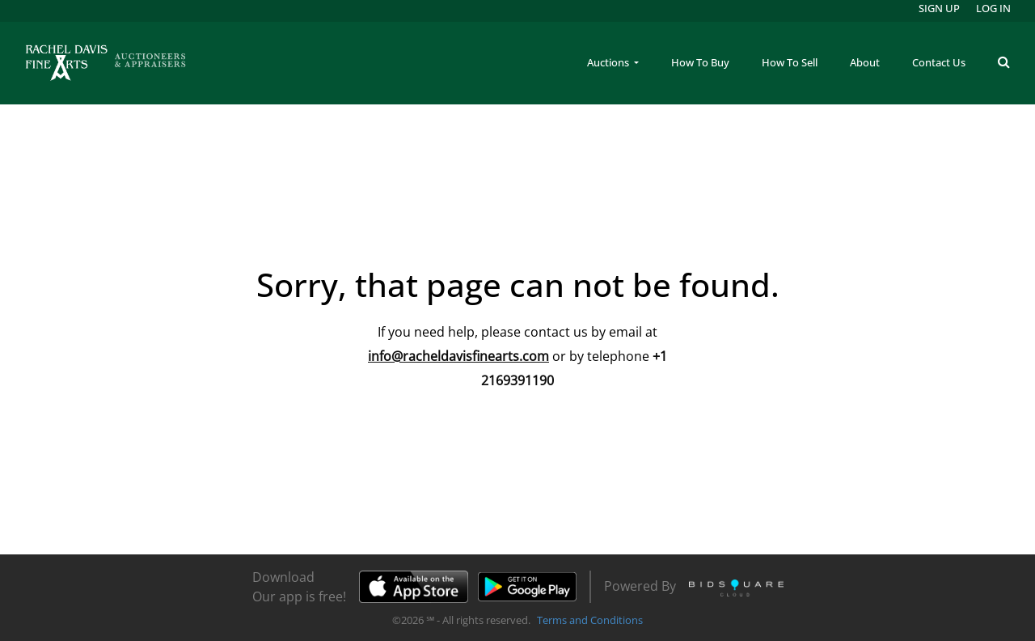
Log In (993, 8)
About (865, 62)
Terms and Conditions (590, 620)
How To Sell (789, 62)
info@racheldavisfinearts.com (458, 356)
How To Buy (700, 62)
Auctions (609, 62)
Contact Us (938, 62)
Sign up (939, 8)
